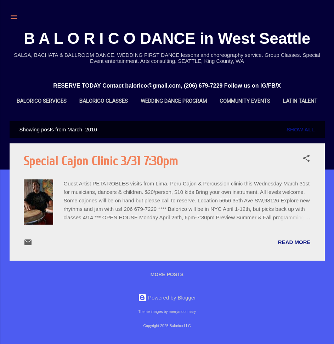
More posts (167, 274)
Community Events (245, 101)
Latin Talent (300, 101)
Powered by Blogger (167, 298)
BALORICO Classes (103, 101)
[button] (306, 159)
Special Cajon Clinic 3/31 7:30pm (101, 161)
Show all (301, 129)
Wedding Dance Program (174, 101)
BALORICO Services (42, 101)
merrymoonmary (182, 311)
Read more (294, 242)
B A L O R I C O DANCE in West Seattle (167, 38)
